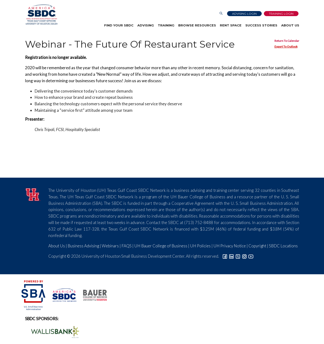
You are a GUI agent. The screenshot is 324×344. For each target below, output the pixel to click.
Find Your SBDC (118, 25)
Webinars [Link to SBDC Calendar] (110, 245)
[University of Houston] (33, 194)
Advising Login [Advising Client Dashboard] (244, 13)
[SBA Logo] (33, 294)
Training (166, 25)
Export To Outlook (286, 46)
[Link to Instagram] (244, 256)
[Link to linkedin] (231, 256)
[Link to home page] (41, 15)
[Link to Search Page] (221, 13)
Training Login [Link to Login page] (281, 13)
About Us (290, 25)
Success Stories (261, 25)
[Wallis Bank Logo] (52, 331)
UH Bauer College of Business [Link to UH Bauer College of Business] (160, 245)
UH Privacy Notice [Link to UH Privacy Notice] (229, 245)
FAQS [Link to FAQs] (126, 245)
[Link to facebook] (225, 256)
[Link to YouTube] (251, 256)
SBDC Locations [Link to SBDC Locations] (283, 245)
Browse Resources (197, 25)
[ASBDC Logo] (61, 294)
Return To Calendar (286, 41)
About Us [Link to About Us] (56, 245)
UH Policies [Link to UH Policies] (200, 245)
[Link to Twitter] (238, 256)
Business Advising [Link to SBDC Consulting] (83, 245)
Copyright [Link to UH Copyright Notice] (257, 245)
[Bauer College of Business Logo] (92, 294)
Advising (145, 25)
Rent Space (230, 25)
